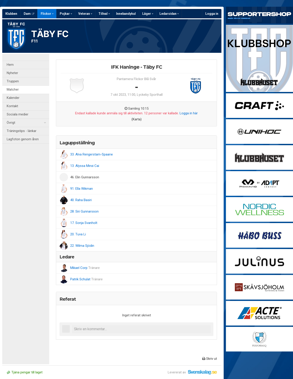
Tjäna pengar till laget (24, 372)
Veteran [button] (85, 13)
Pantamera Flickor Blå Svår (136, 79)
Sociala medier (17, 114)
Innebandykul (126, 13)
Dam (29, 13)
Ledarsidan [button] (169, 13)
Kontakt (12, 106)
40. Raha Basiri (81, 200)
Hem (10, 65)
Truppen (13, 81)
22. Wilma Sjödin (82, 246)
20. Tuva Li (78, 234)
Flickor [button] (47, 13)
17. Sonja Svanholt (83, 223)
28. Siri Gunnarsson (84, 211)
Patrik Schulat (86, 279)
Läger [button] (147, 13)
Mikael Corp (85, 268)
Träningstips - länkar (21, 131)
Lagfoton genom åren (23, 139)
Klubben (11, 13)
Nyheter (12, 73)
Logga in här (189, 113)
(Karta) (137, 119)
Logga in (211, 13)
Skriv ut (209, 359)
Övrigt (26, 123)
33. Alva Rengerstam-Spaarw (91, 154)
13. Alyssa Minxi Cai (84, 166)
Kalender (13, 98)
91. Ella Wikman (81, 189)
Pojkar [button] (66, 13)
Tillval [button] (104, 13)
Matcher (13, 90)
